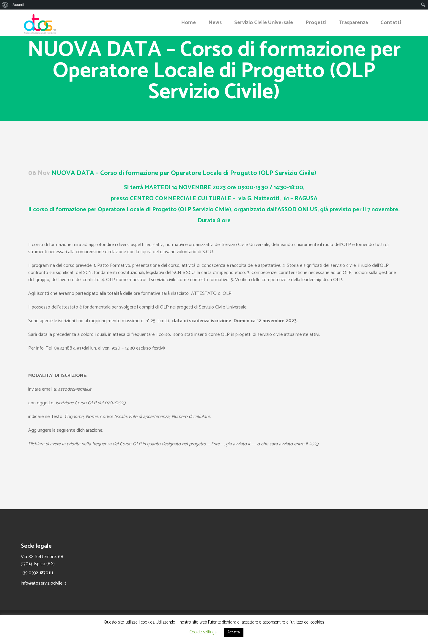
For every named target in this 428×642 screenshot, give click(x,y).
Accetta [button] (233, 632)
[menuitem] (5, 5)
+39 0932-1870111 (37, 573)
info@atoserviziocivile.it (43, 583)
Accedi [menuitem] (18, 4)
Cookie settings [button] (202, 632)
